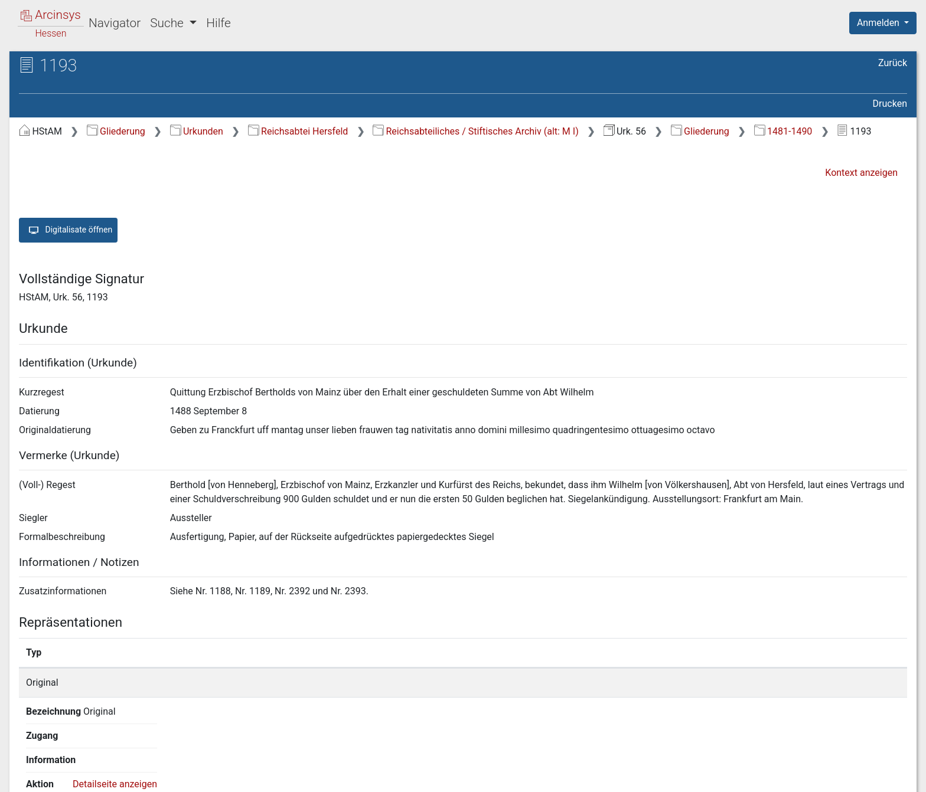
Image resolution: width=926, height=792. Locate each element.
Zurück (892, 62)
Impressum (886, 776)
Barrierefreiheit (799, 776)
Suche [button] (168, 23)
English (27, 767)
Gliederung (116, 131)
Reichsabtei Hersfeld (298, 131)
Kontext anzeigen (861, 172)
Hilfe (218, 23)
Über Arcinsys (621, 776)
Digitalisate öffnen (68, 230)
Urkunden (196, 131)
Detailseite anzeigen (722, 682)
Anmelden (879, 22)
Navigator (115, 23)
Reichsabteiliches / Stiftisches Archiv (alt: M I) (476, 131)
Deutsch (71, 767)
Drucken (890, 103)
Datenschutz (709, 776)
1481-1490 (783, 131)
